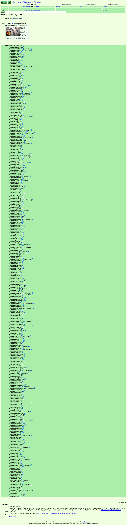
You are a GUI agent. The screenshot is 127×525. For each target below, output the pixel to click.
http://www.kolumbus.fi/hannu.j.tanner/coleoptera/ (62, 513)
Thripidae (37, 2)
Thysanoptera (28, 2)
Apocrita (27, 10)
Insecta (19, 2)
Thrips (58, 6)
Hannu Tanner (21, 38)
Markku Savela (86, 522)
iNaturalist (18, 18)
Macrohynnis (26, 6)
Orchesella (37, 6)
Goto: (33, 12)
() (81, 6)
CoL (11, 18)
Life (13, 2)
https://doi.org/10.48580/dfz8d (111, 510)
